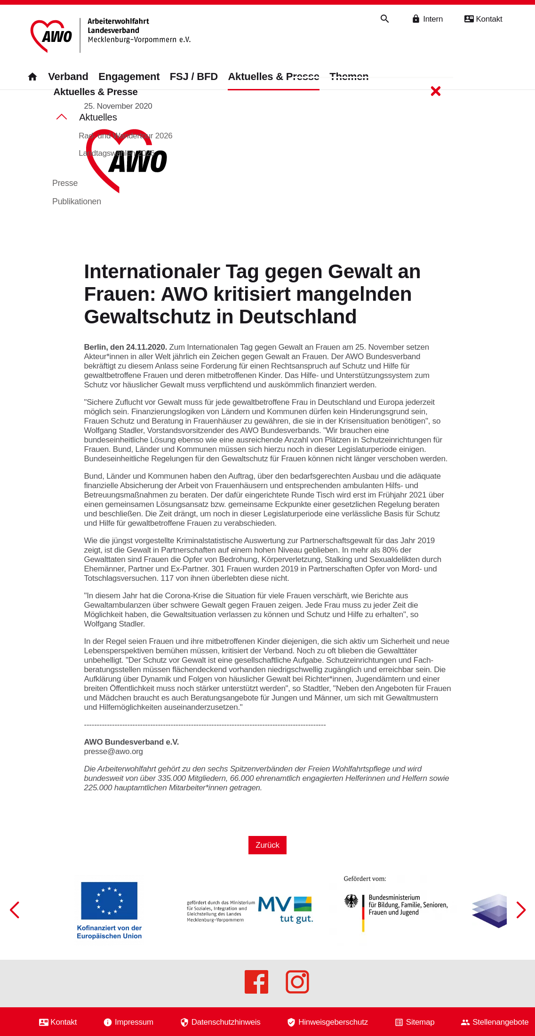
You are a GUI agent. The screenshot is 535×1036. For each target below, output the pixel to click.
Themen (348, 76)
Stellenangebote (500, 1022)
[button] (521, 927)
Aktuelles (98, 125)
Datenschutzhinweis (226, 1022)
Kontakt (63, 1022)
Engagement (129, 76)
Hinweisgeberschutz (333, 1022)
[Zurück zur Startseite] (113, 36)
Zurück (267, 854)
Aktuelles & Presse (273, 76)
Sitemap (420, 1022)
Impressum (134, 1022)
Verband (68, 76)
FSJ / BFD (194, 76)
